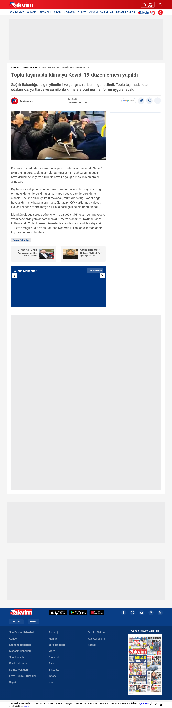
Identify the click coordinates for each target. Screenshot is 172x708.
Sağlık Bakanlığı (21, 240)
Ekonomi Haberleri (20, 644)
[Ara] (160, 5)
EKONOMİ (45, 12)
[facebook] (123, 612)
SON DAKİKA (16, 12)
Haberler (15, 67)
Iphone (53, 676)
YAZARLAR (106, 12)
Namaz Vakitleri (18, 669)
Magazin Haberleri (20, 651)
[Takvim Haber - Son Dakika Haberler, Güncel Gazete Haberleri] (21, 5)
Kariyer (92, 644)
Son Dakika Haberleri (21, 632)
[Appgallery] (96, 612)
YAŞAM (93, 12)
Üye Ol (33, 622)
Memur (53, 638)
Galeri (52, 663)
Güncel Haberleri (30, 67)
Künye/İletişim (96, 638)
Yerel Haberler (57, 644)
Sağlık (12, 682)
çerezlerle (144, 703)
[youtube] (141, 612)
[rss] (160, 612)
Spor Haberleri (17, 657)
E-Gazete (54, 669)
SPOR (57, 12)
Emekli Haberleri (19, 663)
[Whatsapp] (149, 100)
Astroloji (53, 632)
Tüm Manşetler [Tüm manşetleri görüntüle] (95, 271)
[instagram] (151, 612)
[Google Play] (78, 612)
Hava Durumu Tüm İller (22, 676)
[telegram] (141, 100)
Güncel (13, 638)
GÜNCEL (32, 12)
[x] (132, 612)
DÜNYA (82, 12)
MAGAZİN (69, 12)
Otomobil (54, 657)
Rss (51, 682)
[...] (157, 100)
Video (52, 651)
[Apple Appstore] (58, 612)
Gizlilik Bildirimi (97, 632)
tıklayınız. (28, 706)
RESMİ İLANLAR (125, 12)
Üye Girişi (16, 622)
